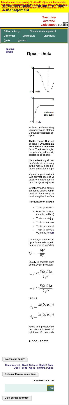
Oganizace (28, 35)
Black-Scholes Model (34, 365)
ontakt (22, 40)
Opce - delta (20, 367)
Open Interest (12, 365)
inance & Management (43, 31)
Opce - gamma (37, 367)
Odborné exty (12, 31)
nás (7, 40)
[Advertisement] (19, 156)
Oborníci (9, 35)
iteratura (49, 35)
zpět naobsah (10, 50)
